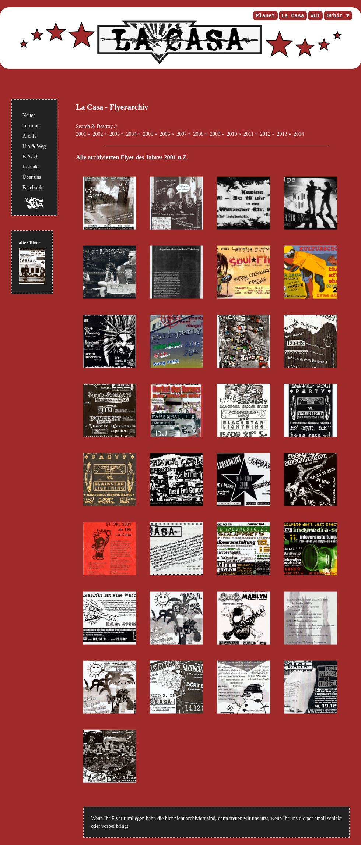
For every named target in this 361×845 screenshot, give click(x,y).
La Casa (292, 15)
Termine (30, 125)
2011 (248, 134)
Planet (265, 15)
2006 (165, 134)
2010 (232, 134)
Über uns (31, 177)
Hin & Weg (34, 146)
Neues (28, 115)
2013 (282, 134)
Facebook (32, 187)
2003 (114, 134)
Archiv (29, 136)
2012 (265, 134)
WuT (315, 15)
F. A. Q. (30, 156)
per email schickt (324, 818)
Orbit (334, 15)
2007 (181, 134)
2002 (98, 134)
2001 (81, 134)
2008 (198, 134)
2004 (131, 134)
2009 (215, 134)
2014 (299, 134)
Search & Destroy (94, 126)
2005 (148, 134)
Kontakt (30, 167)
